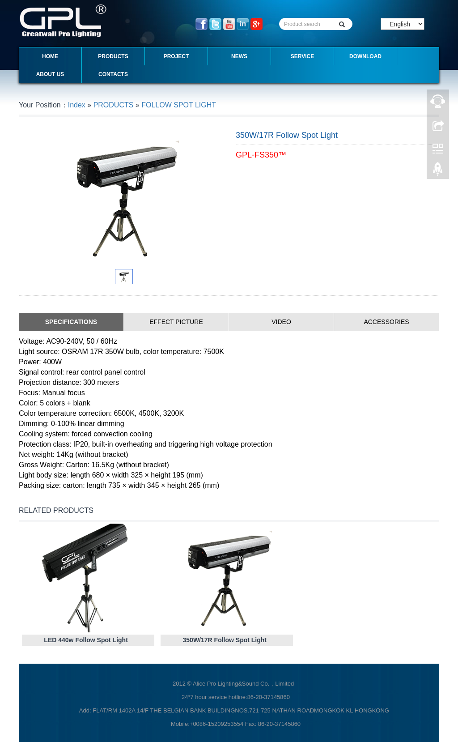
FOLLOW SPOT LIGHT (178, 105)
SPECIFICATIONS (71, 321)
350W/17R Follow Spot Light (225, 640)
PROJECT (176, 56)
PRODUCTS (113, 56)
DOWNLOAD (365, 56)
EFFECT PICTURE (176, 321)
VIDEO (281, 321)
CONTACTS (113, 74)
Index (76, 105)
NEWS (239, 56)
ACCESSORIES (386, 321)
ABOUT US (50, 74)
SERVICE (302, 56)
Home (50, 56)
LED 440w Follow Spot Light (85, 640)
